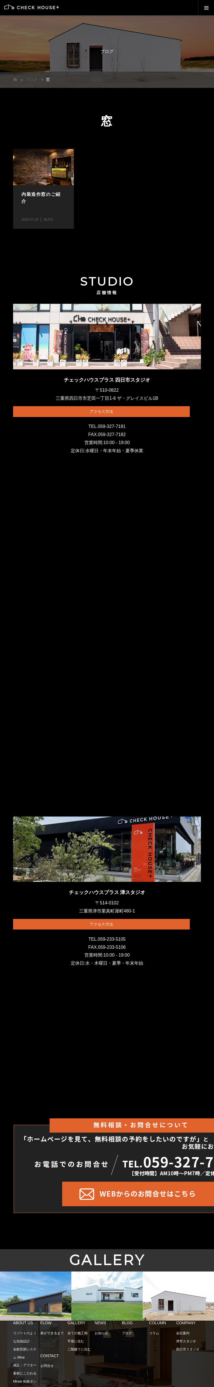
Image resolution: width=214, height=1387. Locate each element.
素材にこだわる (25, 1376)
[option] (35, 1299)
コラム (154, 1336)
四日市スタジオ (188, 1352)
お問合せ (47, 1369)
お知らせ (101, 1336)
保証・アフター (25, 1368)
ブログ (127, 1336)
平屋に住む (75, 1344)
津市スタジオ (186, 1344)
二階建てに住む (79, 1352)
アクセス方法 (101, 412)
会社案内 (182, 1336)
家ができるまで (52, 1336)
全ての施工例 (77, 1336)
